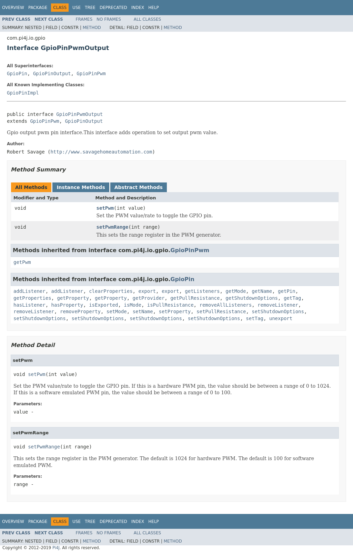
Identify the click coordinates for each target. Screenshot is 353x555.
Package (37, 7)
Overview (13, 7)
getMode (235, 291)
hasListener (29, 305)
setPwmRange (113, 227)
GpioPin (17, 73)
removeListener (278, 305)
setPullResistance (221, 311)
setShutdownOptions (278, 311)
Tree (90, 7)
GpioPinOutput (52, 73)
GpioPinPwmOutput (79, 114)
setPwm (105, 208)
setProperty (175, 311)
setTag (254, 318)
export (147, 291)
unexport (280, 318)
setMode (117, 311)
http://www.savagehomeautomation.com (101, 152)
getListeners (202, 291)
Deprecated (113, 7)
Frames (84, 19)
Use (76, 7)
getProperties (32, 298)
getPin (286, 291)
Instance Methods (81, 187)
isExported (103, 305)
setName (143, 311)
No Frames (109, 19)
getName (262, 291)
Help (153, 7)
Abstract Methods (138, 187)
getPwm (22, 262)
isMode (132, 305)
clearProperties (110, 291)
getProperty (73, 298)
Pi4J (56, 547)
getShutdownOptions (251, 298)
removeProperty (80, 311)
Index (137, 7)
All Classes (147, 19)
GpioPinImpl (23, 93)
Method (92, 27)
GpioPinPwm (91, 73)
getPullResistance (195, 298)
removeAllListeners (225, 305)
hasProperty (67, 305)
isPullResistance (170, 305)
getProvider (149, 298)
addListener (29, 291)
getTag (292, 298)
